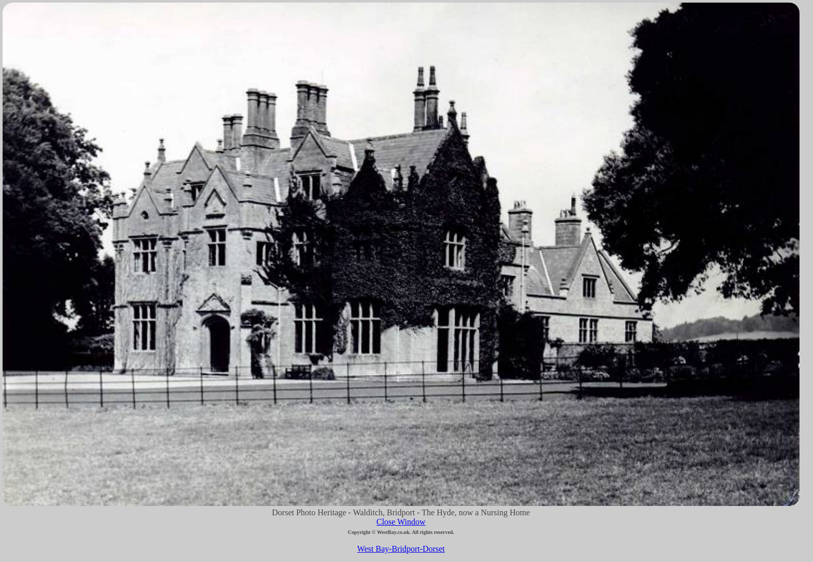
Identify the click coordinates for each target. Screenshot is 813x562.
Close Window (401, 521)
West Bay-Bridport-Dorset (401, 548)
